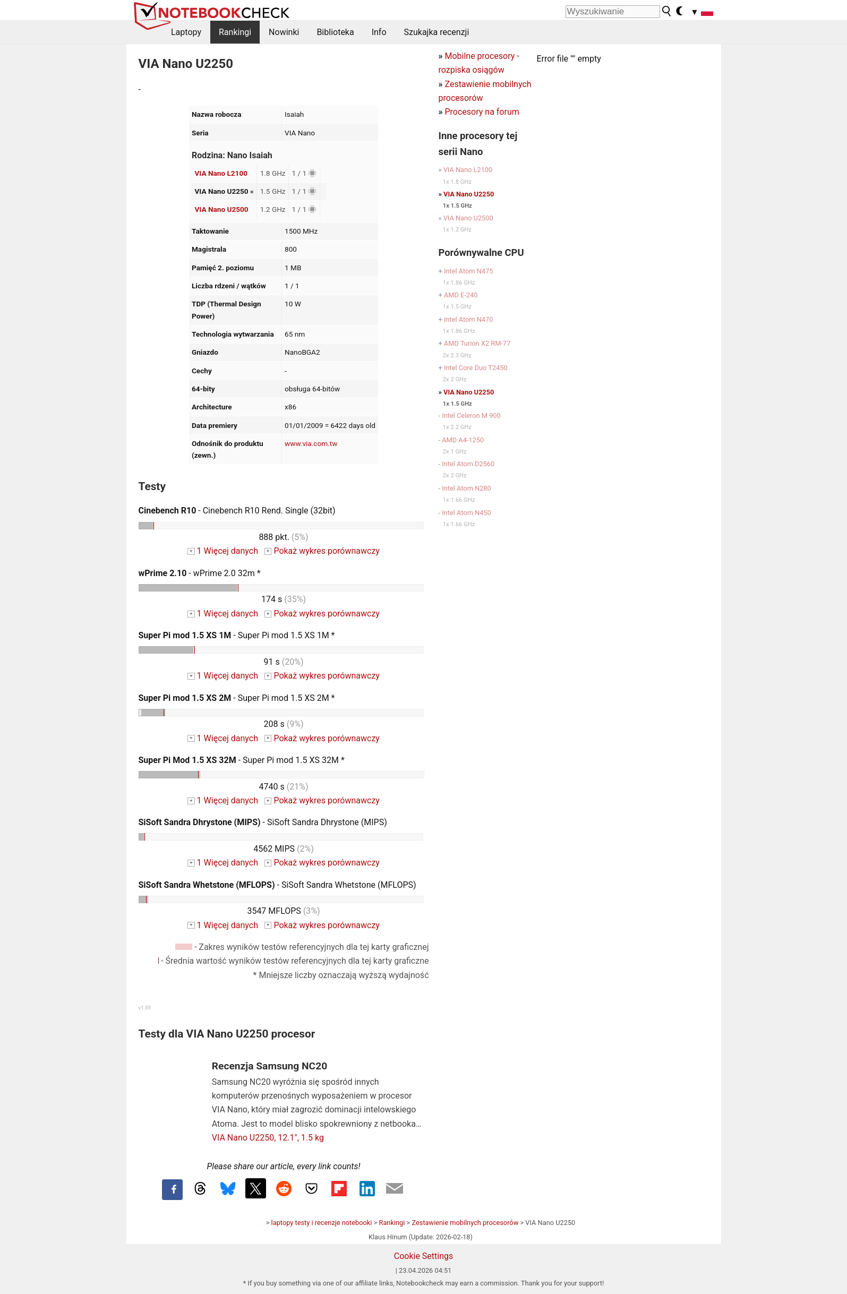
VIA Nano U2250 (468, 194)
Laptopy (186, 32)
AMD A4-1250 (463, 440)
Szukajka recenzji (436, 32)
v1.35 (145, 1007)
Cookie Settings (424, 1256)
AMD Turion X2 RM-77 (477, 343)
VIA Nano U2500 (221, 209)
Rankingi (235, 32)
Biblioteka (335, 32)
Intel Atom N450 (466, 513)
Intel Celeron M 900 (471, 415)
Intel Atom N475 (468, 271)
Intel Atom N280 (466, 488)
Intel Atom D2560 (468, 464)
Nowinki (284, 32)
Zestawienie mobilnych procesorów (465, 1223)
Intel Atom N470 (468, 319)
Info (379, 32)
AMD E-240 (460, 295)
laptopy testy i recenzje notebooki (321, 1223)
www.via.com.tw (311, 443)
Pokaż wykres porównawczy (322, 551)
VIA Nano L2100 (220, 173)
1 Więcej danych (222, 551)
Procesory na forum (481, 112)
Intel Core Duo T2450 (476, 368)
